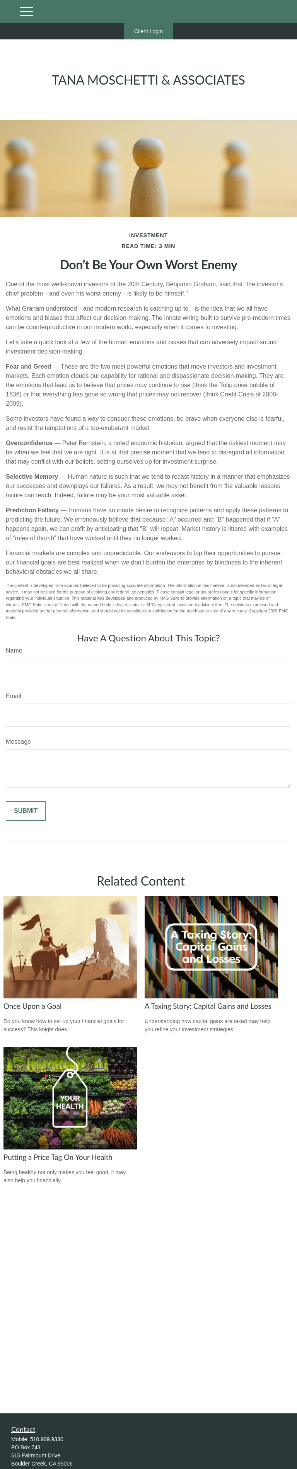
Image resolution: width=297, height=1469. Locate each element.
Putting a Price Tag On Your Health (58, 1157)
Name (14, 650)
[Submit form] (26, 811)
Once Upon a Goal (32, 1006)
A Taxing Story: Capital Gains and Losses (208, 1006)
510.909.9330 (46, 1439)
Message (18, 741)
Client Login (148, 31)
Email (13, 696)
